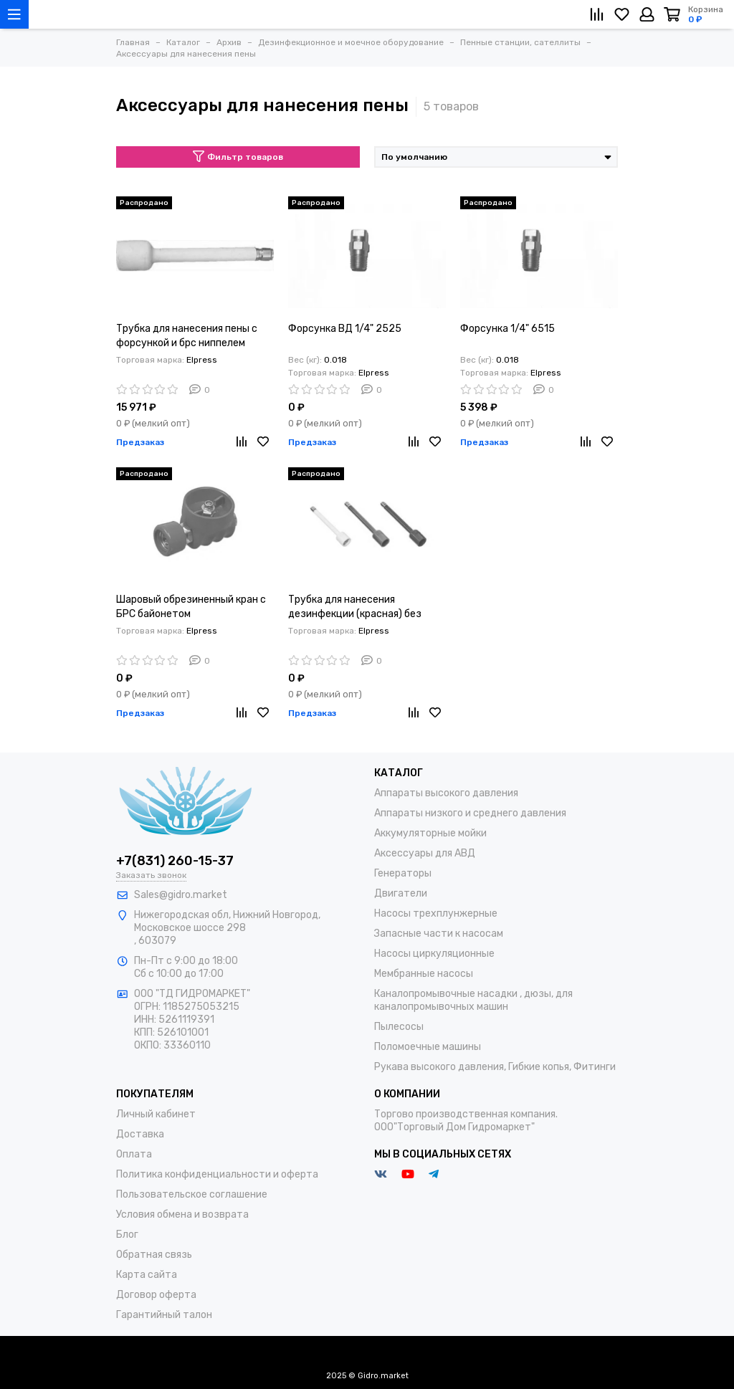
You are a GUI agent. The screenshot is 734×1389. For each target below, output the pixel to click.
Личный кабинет (156, 1114)
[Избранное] (621, 14)
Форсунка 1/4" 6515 (507, 329)
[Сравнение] (596, 14)
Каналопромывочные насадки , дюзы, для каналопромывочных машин (473, 1000)
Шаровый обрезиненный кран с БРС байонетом (191, 606)
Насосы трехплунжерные (435, 913)
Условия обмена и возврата (182, 1214)
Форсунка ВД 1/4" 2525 (344, 329)
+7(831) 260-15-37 (175, 861)
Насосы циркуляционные (434, 954)
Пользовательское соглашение (191, 1194)
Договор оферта (156, 1295)
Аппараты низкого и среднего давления (470, 813)
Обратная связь (154, 1255)
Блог (127, 1234)
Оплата (134, 1154)
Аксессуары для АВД (424, 853)
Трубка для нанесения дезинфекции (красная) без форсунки (354, 607)
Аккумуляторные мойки (430, 833)
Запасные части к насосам (438, 933)
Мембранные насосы (423, 974)
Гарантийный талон (164, 1315)
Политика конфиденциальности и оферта (217, 1174)
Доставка (140, 1134)
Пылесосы (399, 1027)
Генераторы (403, 873)
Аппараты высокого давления (446, 793)
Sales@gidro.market (180, 895)
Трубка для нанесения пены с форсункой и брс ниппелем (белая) (186, 336)
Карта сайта (146, 1275)
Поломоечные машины (427, 1047)
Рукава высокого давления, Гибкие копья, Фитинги (495, 1067)
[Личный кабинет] (646, 14)
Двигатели (400, 893)
